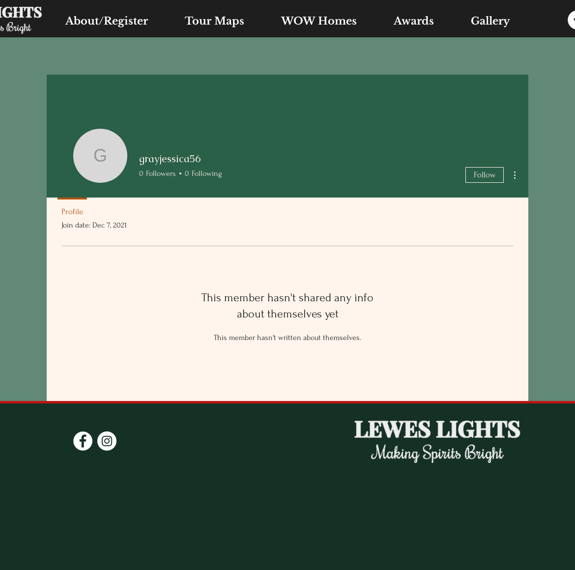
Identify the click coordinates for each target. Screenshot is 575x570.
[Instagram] (106, 441)
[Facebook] (82, 441)
